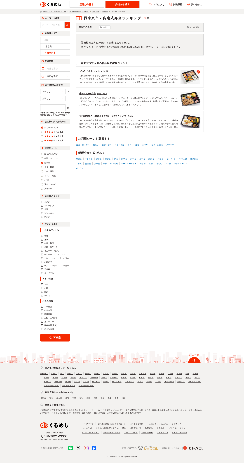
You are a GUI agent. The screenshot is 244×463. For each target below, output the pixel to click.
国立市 (68, 381)
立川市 (104, 377)
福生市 (77, 381)
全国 (46, 40)
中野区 (161, 374)
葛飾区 (73, 377)
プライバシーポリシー (177, 428)
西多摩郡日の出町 (51, 386)
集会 (105, 164)
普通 (46, 209)
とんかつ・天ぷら (52, 251)
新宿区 (70, 374)
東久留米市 (117, 381)
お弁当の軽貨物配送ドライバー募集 (111, 428)
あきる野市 (169, 381)
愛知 (81, 398)
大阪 (95, 398)
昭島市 (151, 377)
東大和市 (96, 381)
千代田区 (44, 374)
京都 (102, 398)
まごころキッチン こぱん (122, 116)
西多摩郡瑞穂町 (194, 381)
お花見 (160, 159)
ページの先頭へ (194, 355)
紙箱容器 (48, 310)
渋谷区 (152, 374)
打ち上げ (183, 159)
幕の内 (47, 295)
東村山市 (47, 381)
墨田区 (97, 374)
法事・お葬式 (157, 145)
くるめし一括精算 (179, 432)
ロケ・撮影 (119, 145)
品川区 (115, 374)
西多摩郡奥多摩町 (86, 386)
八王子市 (94, 377)
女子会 (97, 164)
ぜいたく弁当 (86, 71)
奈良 (116, 398)
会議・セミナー (83, 145)
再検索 (57, 337)
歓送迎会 (194, 159)
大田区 (133, 374)
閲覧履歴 (177, 4)
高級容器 (48, 314)
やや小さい (49, 206)
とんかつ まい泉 (101, 71)
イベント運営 (133, 145)
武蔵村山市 (129, 381)
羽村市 (158, 381)
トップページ (88, 424)
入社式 (79, 164)
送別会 (99, 159)
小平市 (188, 377)
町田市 (168, 377)
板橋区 (46, 377)
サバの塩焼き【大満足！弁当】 (94, 116)
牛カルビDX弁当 (87, 93)
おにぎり (48, 262)
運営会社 (160, 428)
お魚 (46, 284)
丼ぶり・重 (49, 322)
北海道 (43, 398)
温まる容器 (49, 329)
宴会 (151, 164)
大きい (47, 217)
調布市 (159, 377)
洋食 (46, 239)
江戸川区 (83, 377)
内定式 (106, 27)
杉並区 (170, 374)
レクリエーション (181, 164)
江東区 (106, 374)
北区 (187, 374)
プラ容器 (48, 307)
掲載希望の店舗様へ (111, 432)
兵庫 (109, 398)
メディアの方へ (130, 432)
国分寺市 (58, 381)
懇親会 (96, 145)
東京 (51, 398)
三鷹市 (124, 377)
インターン (171, 159)
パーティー (81, 168)
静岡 (88, 398)
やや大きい (49, 213)
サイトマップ (162, 432)
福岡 (124, 398)
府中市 (142, 377)
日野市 (197, 377)
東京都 (48, 46)
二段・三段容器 (51, 318)
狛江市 (86, 381)
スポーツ (170, 145)
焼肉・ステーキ (51, 247)
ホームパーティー (128, 164)
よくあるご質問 (136, 424)
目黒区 (124, 374)
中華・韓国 (49, 243)
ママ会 (168, 164)
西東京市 (181, 381)
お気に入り (158, 4)
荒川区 (195, 374)
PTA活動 (114, 164)
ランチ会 (89, 159)
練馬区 (55, 377)
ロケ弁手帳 (87, 428)
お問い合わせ (147, 432)
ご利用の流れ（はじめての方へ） (112, 424)
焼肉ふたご (102, 94)
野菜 (46, 292)
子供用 (47, 269)
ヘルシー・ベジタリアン (54, 254)
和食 (46, 236)
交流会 (88, 164)
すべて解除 (194, 27)
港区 (62, 374)
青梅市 (133, 377)
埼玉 (67, 398)
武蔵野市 (114, 377)
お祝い (145, 145)
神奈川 (59, 398)
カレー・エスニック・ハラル (56, 258)
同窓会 (142, 164)
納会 (116, 159)
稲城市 (149, 381)
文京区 (79, 374)
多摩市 (140, 381)
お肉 (46, 288)
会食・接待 (107, 145)
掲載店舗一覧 (135, 428)
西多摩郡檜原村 (68, 386)
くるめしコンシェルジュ (157, 424)
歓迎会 (108, 159)
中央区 (54, 374)
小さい (47, 202)
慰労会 (124, 159)
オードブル (49, 273)
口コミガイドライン (90, 432)
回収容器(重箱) (50, 325)
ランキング (176, 424)
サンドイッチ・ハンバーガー (56, 266)
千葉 (74, 398)
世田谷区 (142, 374)
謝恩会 (151, 159)
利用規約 (149, 428)
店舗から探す (87, 4)
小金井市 (178, 377)
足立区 (64, 377)
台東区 (88, 374)
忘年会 (133, 159)
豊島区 (179, 374)
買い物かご (196, 4)
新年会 (142, 159)
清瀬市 (106, 381)
